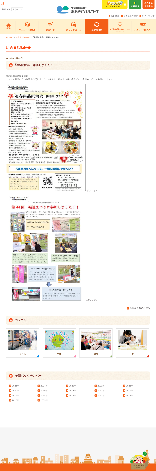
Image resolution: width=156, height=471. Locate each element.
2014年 (44, 395)
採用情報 (115, 16)
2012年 (101, 395)
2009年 (44, 400)
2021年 (129, 386)
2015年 (15, 395)
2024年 (44, 386)
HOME (9, 37)
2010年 (15, 400)
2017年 (101, 390)
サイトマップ (148, 16)
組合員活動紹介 (23, 37)
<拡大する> (51, 190)
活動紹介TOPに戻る (138, 308)
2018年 (72, 390)
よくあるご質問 (130, 16)
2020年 (15, 390)
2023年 (72, 386)
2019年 (44, 390)
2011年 (129, 395)
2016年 (129, 390)
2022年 (101, 386)
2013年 (72, 395)
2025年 (15, 386)
